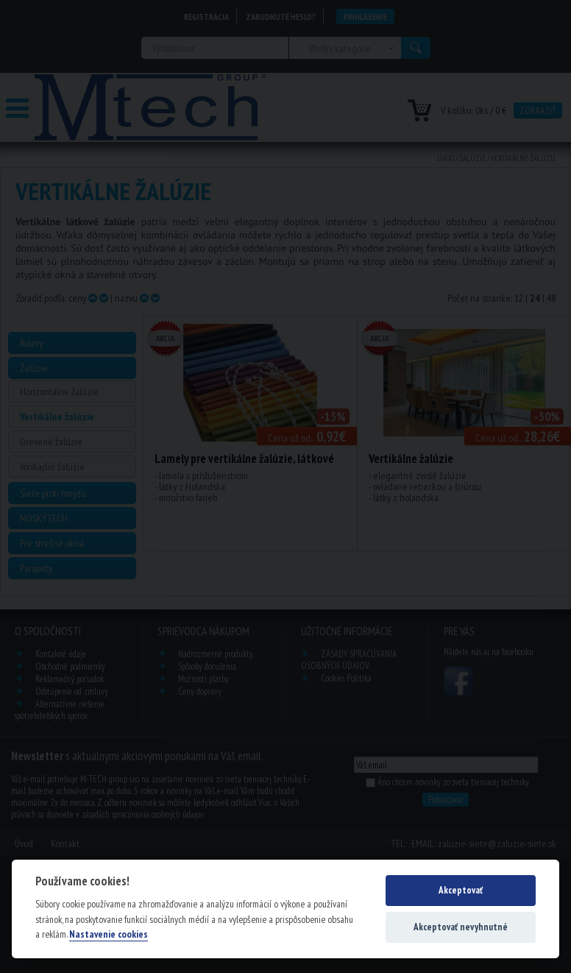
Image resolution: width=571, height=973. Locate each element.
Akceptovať (461, 890)
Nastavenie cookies (108, 934)
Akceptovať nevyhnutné (461, 927)
